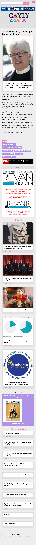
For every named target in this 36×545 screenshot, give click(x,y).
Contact (4, 538)
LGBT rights (19, 153)
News (5, 141)
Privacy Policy (26, 536)
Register (10, 536)
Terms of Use (17, 536)
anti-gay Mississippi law (9, 144)
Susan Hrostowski (7, 150)
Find (26, 3)
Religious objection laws (9, 157)
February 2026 (18, 424)
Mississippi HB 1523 (8, 153)
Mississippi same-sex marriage (22, 150)
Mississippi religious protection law (12, 147)
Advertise (4, 536)
